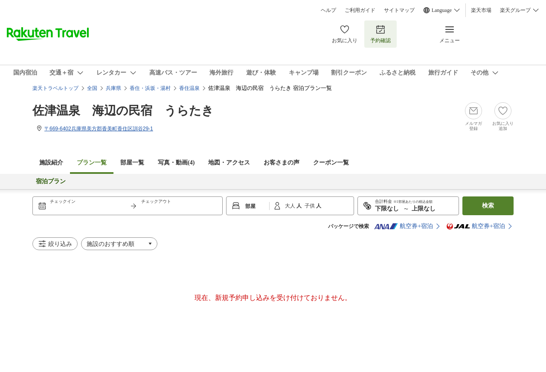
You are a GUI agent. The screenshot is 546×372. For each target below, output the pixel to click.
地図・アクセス (229, 162)
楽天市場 (481, 10)
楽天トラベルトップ (55, 88)
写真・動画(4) (176, 162)
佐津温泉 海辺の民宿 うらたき (123, 110)
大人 (290, 206)
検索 (488, 205)
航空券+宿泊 (403, 226)
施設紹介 (51, 162)
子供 (310, 206)
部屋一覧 (132, 162)
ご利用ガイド (360, 10)
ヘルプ (328, 10)
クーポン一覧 (331, 162)
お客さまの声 (281, 162)
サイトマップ (399, 10)
